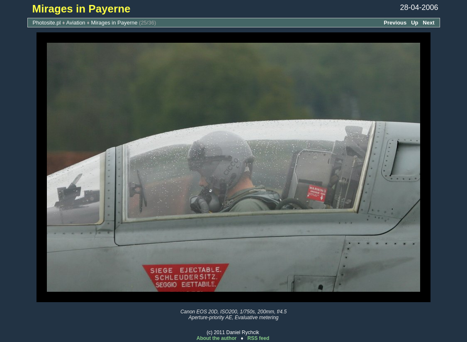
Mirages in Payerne (114, 23)
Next (428, 23)
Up (414, 23)
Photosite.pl (47, 23)
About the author (217, 338)
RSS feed (259, 338)
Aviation (75, 23)
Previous (395, 23)
